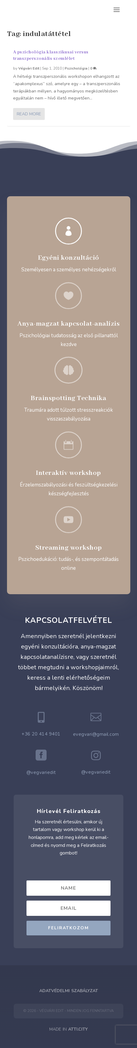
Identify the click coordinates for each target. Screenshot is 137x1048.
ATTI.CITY (78, 1029)
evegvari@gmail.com (96, 734)
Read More (29, 114)
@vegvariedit (41, 772)
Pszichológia (76, 68)
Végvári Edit (28, 68)
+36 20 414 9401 (41, 734)
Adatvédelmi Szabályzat (68, 991)
